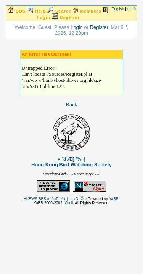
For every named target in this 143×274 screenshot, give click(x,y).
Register (99, 27)
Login (77, 27)
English (118, 9)
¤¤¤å (131, 9)
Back (71, 104)
